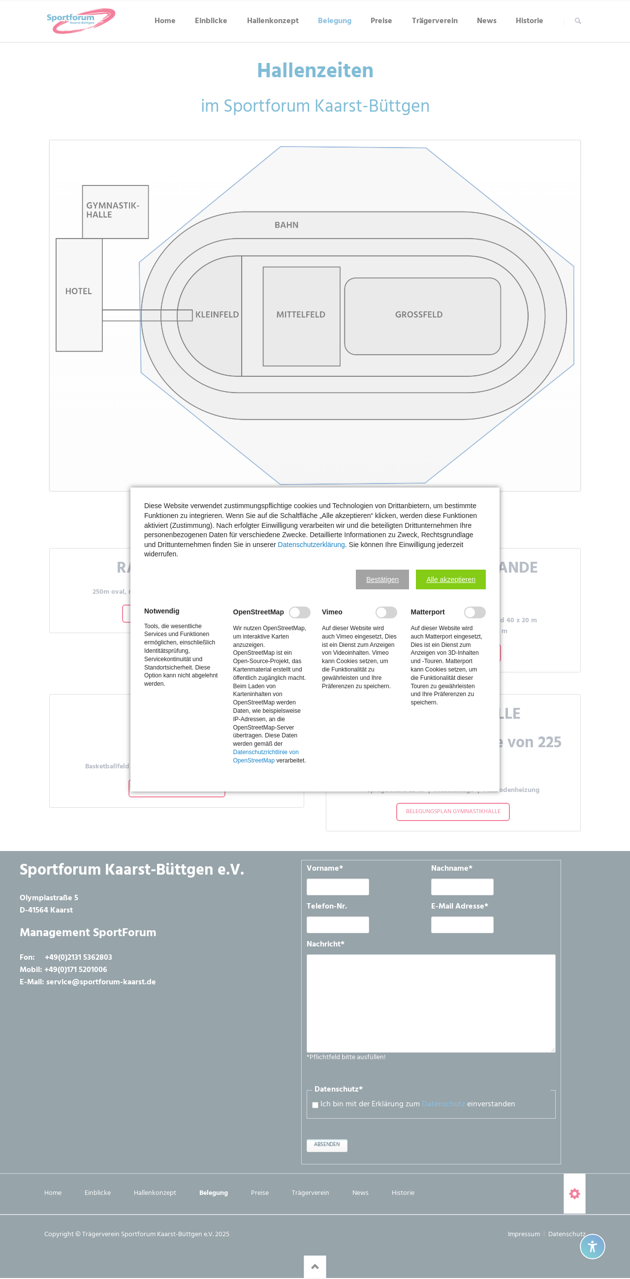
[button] (382, 579)
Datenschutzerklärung (311, 544)
